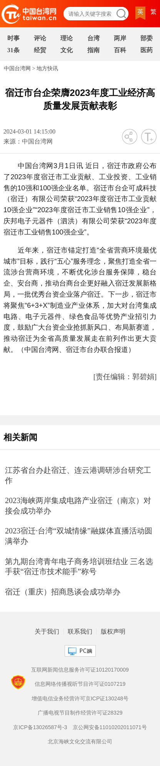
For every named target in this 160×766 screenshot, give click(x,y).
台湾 (93, 38)
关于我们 (47, 632)
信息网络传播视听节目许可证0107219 (80, 684)
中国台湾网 (17, 68)
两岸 (120, 38)
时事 (13, 38)
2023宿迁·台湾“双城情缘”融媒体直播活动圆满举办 (78, 536)
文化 (66, 50)
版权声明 (113, 632)
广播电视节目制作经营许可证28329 (80, 713)
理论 (66, 38)
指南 (93, 50)
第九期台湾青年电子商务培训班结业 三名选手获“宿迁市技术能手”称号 (79, 566)
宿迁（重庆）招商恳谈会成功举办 (62, 592)
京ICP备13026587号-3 (40, 727)
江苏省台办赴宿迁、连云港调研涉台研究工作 (78, 475)
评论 (40, 38)
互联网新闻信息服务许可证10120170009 (80, 670)
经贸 (40, 50)
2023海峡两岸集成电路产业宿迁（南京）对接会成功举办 (78, 505)
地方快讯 (47, 68)
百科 (120, 50)
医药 (146, 50)
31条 (13, 50)
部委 (146, 38)
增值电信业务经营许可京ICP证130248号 (80, 698)
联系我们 (80, 632)
